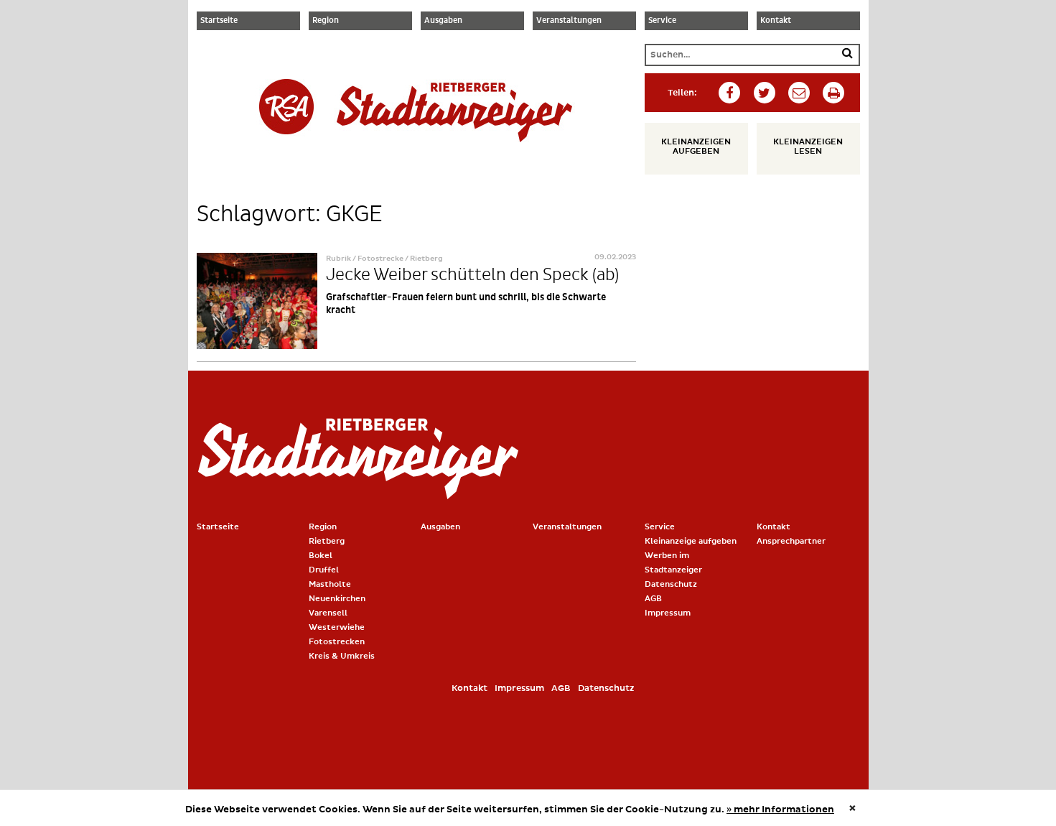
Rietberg (327, 541)
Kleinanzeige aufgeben (691, 541)
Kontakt (775, 21)
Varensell (328, 613)
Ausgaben (443, 21)
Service (662, 21)
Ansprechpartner (791, 541)
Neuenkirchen (337, 598)
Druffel (324, 570)
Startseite (219, 21)
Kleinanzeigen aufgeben (696, 146)
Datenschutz (671, 584)
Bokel (320, 555)
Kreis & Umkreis (342, 656)
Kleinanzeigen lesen (808, 146)
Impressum (668, 613)
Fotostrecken (337, 641)
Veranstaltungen (569, 21)
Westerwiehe (337, 627)
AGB (653, 598)
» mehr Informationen (780, 809)
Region (325, 21)
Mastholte (330, 584)
